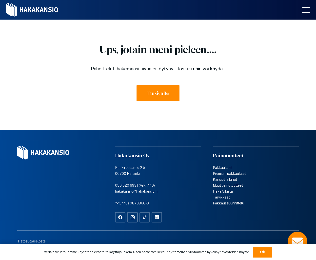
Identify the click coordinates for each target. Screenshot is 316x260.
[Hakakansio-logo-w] (32, 10)
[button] (306, 10)
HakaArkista (223, 191)
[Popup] (297, 241)
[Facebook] (120, 217)
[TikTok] (144, 217)
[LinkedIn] (157, 217)
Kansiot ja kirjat (225, 179)
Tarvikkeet (221, 197)
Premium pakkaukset (229, 174)
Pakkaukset (222, 168)
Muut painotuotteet (228, 185)
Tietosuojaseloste (31, 241)
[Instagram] (132, 217)
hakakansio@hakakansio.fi (136, 191)
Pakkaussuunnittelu (228, 203)
